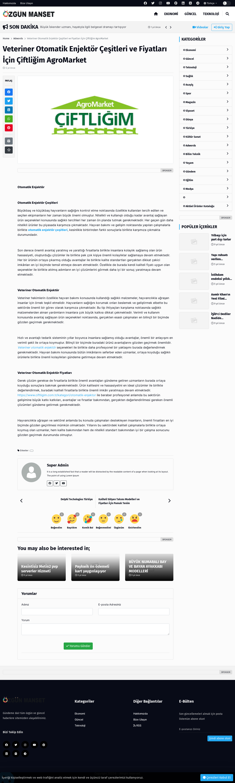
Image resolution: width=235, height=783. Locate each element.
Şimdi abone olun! (220, 738)
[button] (166, 27)
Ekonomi (171, 14)
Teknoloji (211, 14)
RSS (137, 725)
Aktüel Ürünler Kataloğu (205, 206)
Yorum (25, 620)
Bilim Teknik (205, 154)
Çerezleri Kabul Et (217, 777)
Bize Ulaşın (26, 3)
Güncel (190, 14)
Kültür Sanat (205, 136)
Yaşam (205, 162)
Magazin (205, 102)
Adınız (25, 604)
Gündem (205, 171)
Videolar (200, 27)
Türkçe (209, 3)
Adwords (18, 38)
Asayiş (205, 84)
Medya (205, 189)
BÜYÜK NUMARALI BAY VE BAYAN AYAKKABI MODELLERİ (147, 566)
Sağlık (205, 76)
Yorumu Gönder (78, 646)
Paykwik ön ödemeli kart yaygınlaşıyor (92, 568)
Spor (205, 93)
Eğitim (205, 180)
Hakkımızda (9, 3)
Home (6, 38)
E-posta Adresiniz (109, 604)
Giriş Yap (222, 27)
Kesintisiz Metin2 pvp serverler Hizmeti (39, 568)
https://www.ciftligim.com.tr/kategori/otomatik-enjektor (57, 395)
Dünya (205, 119)
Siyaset (205, 110)
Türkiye (205, 128)
